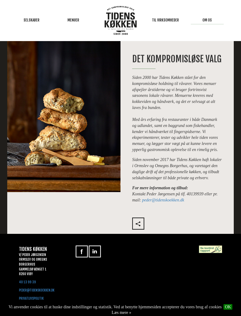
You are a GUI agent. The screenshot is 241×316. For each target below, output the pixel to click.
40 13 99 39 (27, 282)
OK (228, 307)
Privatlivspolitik (31, 298)
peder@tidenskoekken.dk (163, 200)
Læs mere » (121, 312)
